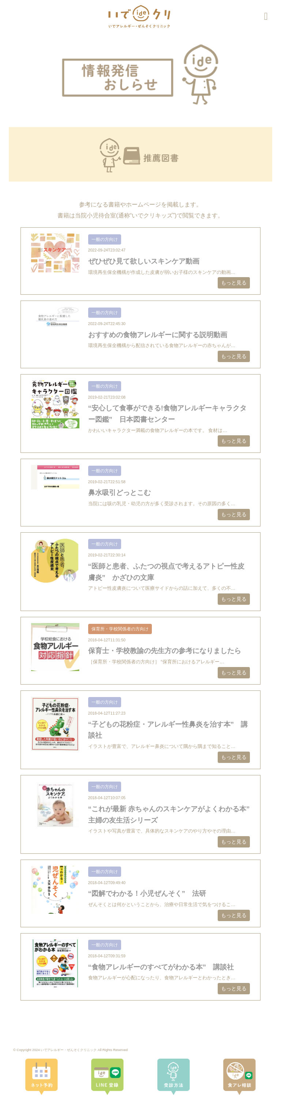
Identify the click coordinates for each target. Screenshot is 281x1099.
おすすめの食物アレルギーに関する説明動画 (157, 335)
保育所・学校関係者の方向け (120, 629)
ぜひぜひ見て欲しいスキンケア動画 (143, 261)
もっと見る (234, 283)
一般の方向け (104, 239)
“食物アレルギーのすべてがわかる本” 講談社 (161, 967)
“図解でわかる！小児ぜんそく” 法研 (147, 893)
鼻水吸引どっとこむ (119, 492)
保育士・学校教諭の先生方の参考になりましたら (164, 651)
